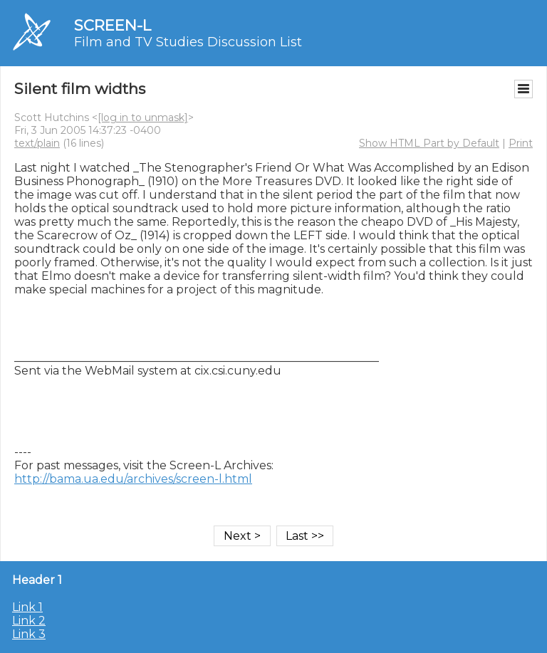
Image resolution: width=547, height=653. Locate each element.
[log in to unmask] (143, 117)
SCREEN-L (112, 25)
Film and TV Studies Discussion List (188, 42)
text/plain (37, 143)
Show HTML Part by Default (429, 143)
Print (521, 143)
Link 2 (29, 620)
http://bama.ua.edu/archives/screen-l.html (133, 479)
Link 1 (27, 607)
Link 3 (29, 634)
